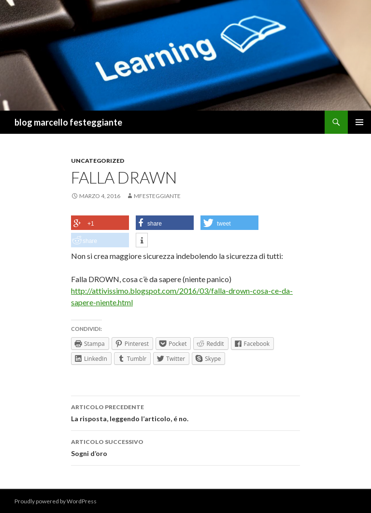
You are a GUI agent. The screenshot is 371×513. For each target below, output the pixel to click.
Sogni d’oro (185, 446)
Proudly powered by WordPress (55, 501)
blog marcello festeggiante (68, 122)
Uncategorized (97, 160)
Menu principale (359, 122)
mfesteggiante (157, 196)
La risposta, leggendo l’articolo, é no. (185, 412)
